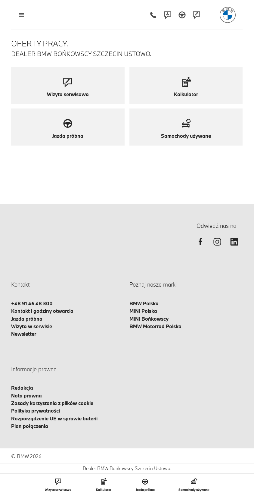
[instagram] (217, 247)
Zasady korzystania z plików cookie (52, 403)
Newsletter (23, 334)
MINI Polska (143, 311)
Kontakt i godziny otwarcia (42, 311)
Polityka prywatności (35, 410)
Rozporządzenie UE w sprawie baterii (54, 418)
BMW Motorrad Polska (155, 326)
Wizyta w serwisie (31, 326)
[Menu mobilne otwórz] (21, 15)
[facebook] (200, 247)
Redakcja (22, 388)
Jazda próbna (26, 319)
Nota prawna (26, 395)
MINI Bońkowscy (149, 319)
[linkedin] (234, 247)
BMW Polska (144, 303)
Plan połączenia (29, 426)
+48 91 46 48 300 (32, 303)
